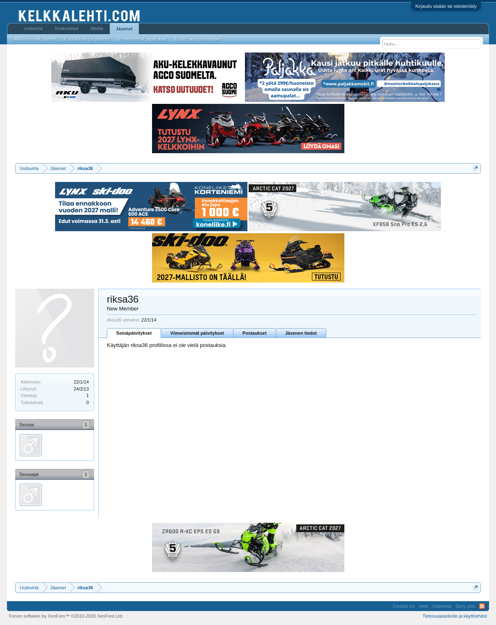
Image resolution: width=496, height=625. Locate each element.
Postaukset (254, 333)
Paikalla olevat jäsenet (87, 39)
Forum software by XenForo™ (66, 616)
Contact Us (403, 606)
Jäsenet (124, 28)
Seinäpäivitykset (134, 333)
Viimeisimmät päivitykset (197, 333)
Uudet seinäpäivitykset (198, 39)
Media (97, 28)
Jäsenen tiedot (301, 333)
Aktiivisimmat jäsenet (35, 39)
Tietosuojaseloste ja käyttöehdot (454, 616)
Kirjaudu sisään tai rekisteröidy (446, 6)
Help (424, 606)
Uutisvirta (33, 28)
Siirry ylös (465, 606)
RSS (482, 606)
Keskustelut (66, 28)
